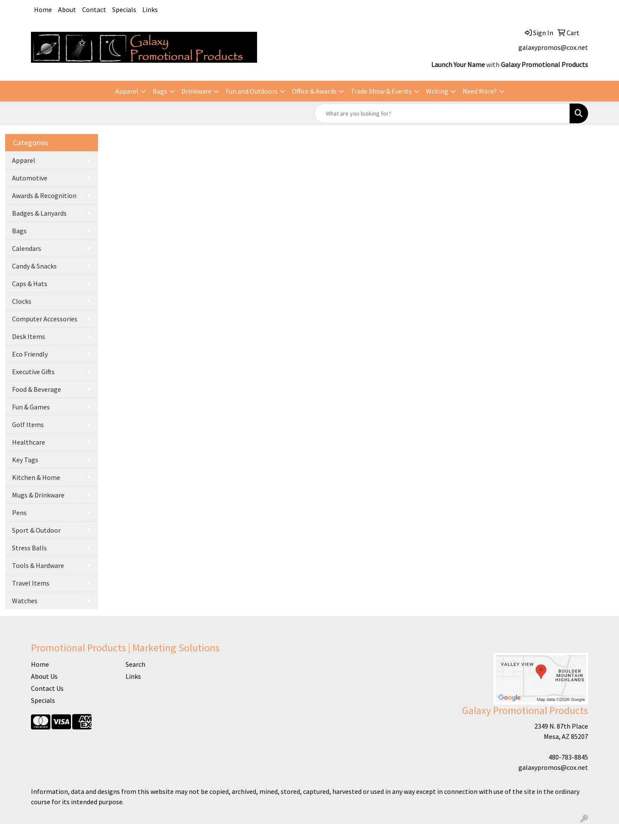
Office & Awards (314, 91)
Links (150, 9)
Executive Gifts (33, 371)
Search (135, 664)
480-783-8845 (568, 757)
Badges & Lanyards (39, 213)
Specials (124, 9)
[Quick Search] (442, 113)
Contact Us (47, 688)
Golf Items (28, 424)
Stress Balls (29, 547)
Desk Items (28, 336)
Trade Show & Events (381, 91)
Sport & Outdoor (36, 530)
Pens (19, 512)
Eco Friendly (30, 354)
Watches (24, 600)
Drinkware (196, 91)
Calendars (26, 248)
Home (43, 9)
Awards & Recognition (44, 195)
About (67, 9)
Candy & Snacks (34, 266)
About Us (44, 676)
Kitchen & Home (36, 477)
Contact (94, 9)
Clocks (21, 301)
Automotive (29, 178)
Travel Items (30, 583)
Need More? (480, 91)
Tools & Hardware (38, 565)
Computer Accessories (44, 318)
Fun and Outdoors (252, 91)
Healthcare (28, 442)
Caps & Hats (29, 283)
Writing (437, 91)
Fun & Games (31, 407)
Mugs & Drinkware (38, 495)
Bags (160, 91)
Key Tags (25, 459)
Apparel (126, 91)
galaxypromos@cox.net (553, 47)
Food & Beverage (36, 389)
